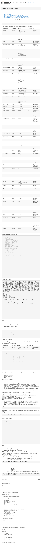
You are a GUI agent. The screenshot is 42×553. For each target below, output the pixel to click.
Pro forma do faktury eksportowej (9, 512)
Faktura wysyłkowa (7, 502)
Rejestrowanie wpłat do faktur (7, 522)
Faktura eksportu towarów (8, 508)
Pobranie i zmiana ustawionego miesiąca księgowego (11, 496)
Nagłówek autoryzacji (5, 494)
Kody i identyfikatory (7, 544)
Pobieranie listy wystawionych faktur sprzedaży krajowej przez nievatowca (16, 17)
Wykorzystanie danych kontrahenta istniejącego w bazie (13, 15)
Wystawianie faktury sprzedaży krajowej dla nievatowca (13, 13)
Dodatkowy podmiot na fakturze (7, 518)
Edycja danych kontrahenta (8, 538)
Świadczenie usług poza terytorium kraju (10, 510)
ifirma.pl (31, 3)
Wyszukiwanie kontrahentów (8, 540)
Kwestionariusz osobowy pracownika (8, 542)
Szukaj (39, 479)
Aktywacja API (4, 487)
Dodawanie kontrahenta (8, 537)
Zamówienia (4, 531)
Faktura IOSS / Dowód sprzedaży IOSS (10, 516)
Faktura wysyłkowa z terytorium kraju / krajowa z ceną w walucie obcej (15, 504)
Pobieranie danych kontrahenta (9, 539)
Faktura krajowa (6, 500)
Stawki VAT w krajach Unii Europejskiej (8, 545)
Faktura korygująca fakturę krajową (9, 501)
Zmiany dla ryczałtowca (8, 14)
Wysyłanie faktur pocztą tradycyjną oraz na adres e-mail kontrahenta (13, 527)
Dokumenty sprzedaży (6, 498)
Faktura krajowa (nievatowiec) (9, 513)
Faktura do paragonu (7, 503)
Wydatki (3, 529)
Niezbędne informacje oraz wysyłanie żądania (10, 492)
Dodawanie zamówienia (8, 534)
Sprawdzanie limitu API (6, 490)
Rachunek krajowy (7, 514)
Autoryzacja (6, 533)
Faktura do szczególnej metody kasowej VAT (11, 505)
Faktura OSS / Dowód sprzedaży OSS (10, 515)
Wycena (3, 485)
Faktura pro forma (7, 511)
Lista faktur (4, 520)
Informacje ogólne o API (6, 483)
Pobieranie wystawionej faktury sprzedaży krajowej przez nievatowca (16, 16)
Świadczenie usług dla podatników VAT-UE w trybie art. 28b (14, 509)
